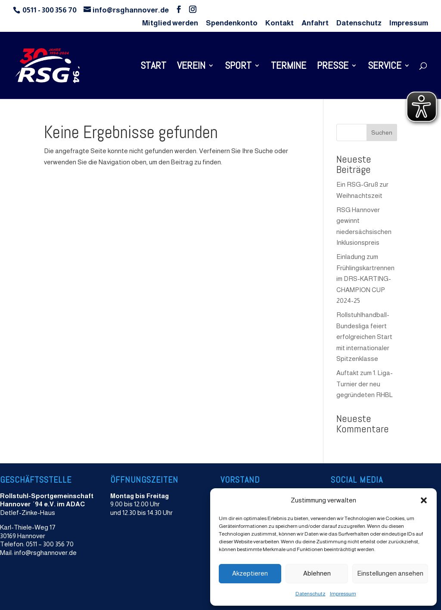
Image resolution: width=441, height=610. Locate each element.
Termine (288, 67)
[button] (423, 500)
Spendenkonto (232, 23)
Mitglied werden (170, 23)
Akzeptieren (250, 573)
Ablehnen (317, 573)
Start (153, 67)
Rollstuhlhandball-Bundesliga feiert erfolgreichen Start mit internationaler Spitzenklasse (364, 336)
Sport (238, 67)
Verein (191, 67)
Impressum (343, 594)
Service (384, 67)
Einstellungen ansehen (390, 573)
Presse (332, 67)
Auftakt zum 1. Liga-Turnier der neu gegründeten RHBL (364, 383)
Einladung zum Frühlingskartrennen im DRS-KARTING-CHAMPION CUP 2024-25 (365, 278)
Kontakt (279, 23)
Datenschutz (310, 594)
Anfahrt (315, 23)
